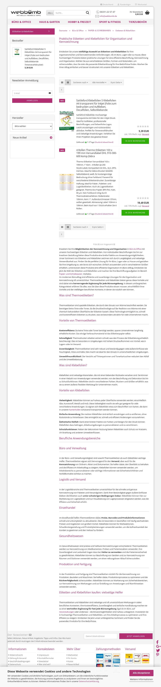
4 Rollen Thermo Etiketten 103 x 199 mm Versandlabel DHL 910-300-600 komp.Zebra (96, 156)
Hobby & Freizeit (79, 22)
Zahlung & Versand (17, 661)
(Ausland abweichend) (104, 145)
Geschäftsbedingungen (19, 664)
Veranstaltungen (67, 615)
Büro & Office (21, 22)
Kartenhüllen (75, 413)
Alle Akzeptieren (141, 672)
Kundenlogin (124, 4)
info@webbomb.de (108, 16)
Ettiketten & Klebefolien (22, 34)
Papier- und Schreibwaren (71, 277)
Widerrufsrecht (15, 658)
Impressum (43, 658)
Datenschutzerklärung (89, 681)
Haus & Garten (49, 22)
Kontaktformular (46, 661)
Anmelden (32, 104)
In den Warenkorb (135, 144)
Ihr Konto (72, 661)
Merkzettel (141, 4)
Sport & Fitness (110, 22)
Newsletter (43, 664)
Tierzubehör (138, 22)
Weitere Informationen (141, 679)
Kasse (70, 664)
